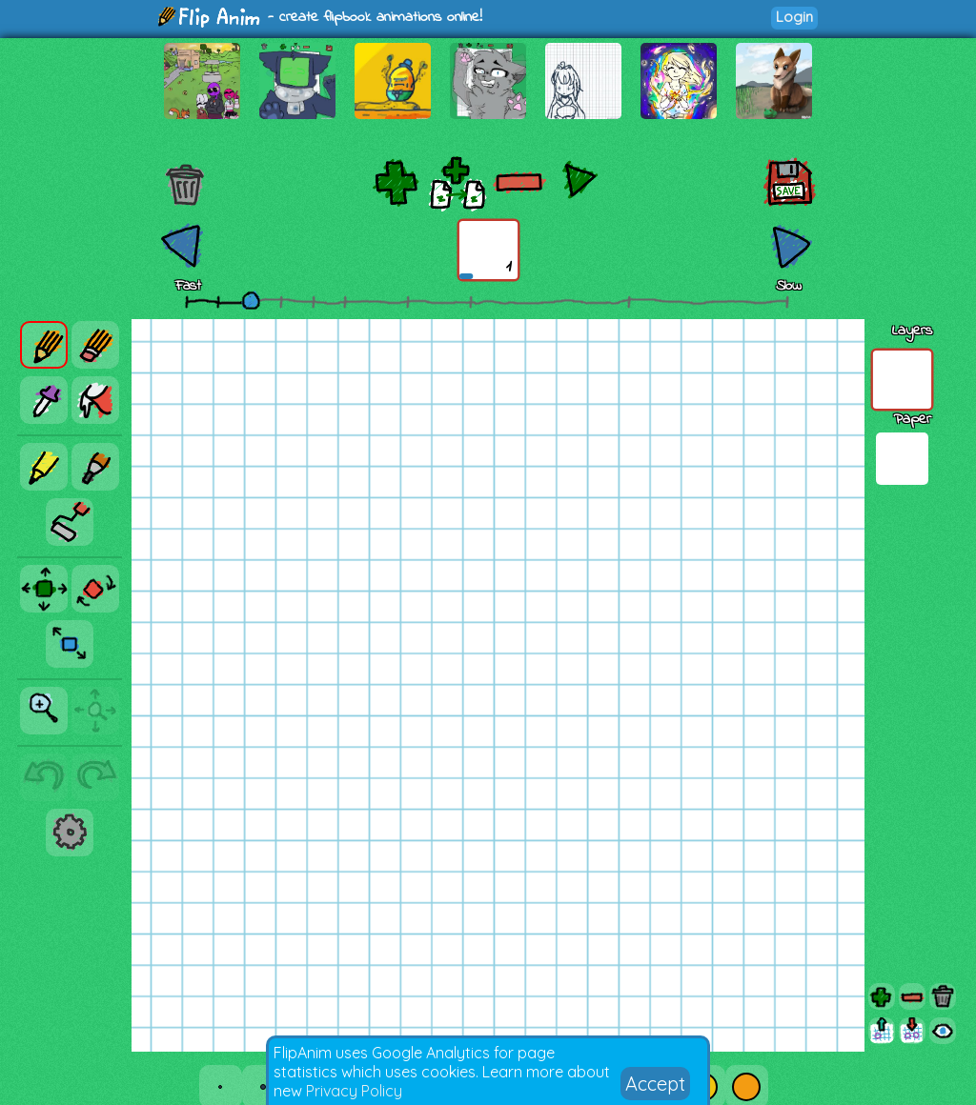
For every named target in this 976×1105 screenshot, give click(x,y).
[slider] (250, 300)
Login (794, 17)
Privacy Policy (354, 1090)
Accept (655, 1083)
